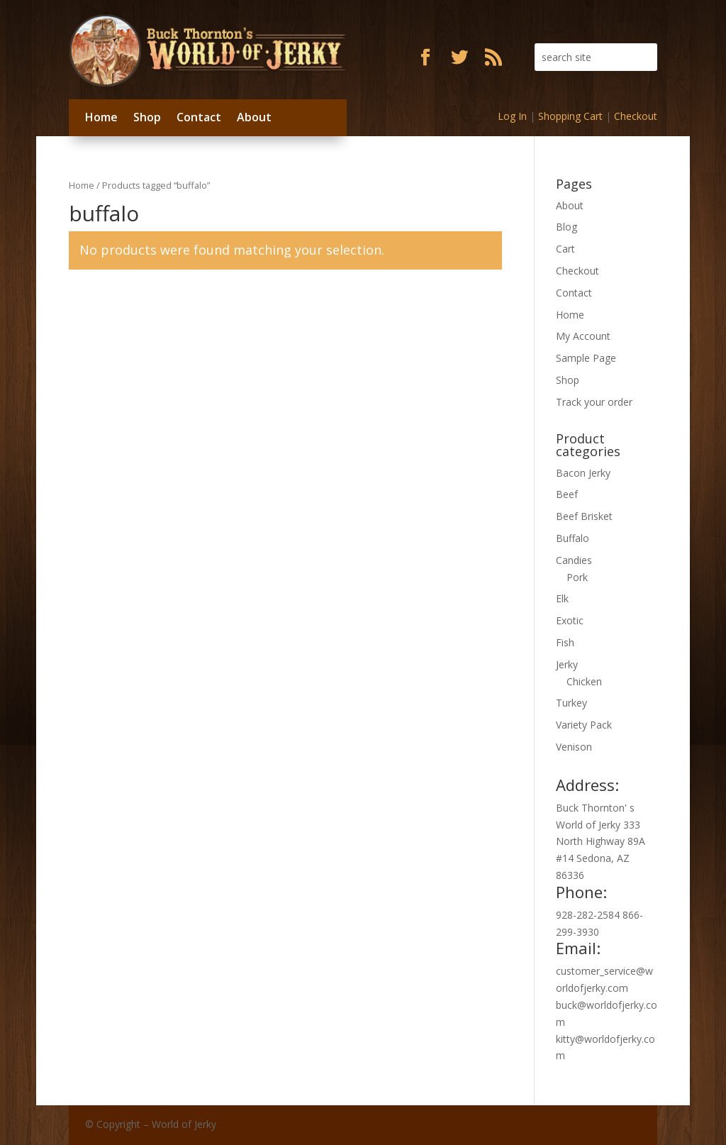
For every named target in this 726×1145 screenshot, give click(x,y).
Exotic (569, 620)
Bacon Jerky (583, 473)
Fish (565, 642)
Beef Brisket (584, 516)
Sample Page (586, 358)
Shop (147, 117)
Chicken (584, 681)
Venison (574, 746)
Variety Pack (584, 724)
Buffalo (572, 538)
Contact (199, 117)
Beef (567, 494)
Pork (577, 577)
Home (101, 117)
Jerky (567, 664)
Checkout (635, 116)
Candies (574, 560)
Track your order (594, 402)
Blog (566, 226)
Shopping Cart (570, 116)
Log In (512, 116)
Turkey (571, 702)
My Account (583, 336)
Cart (565, 248)
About (254, 117)
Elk (562, 598)
